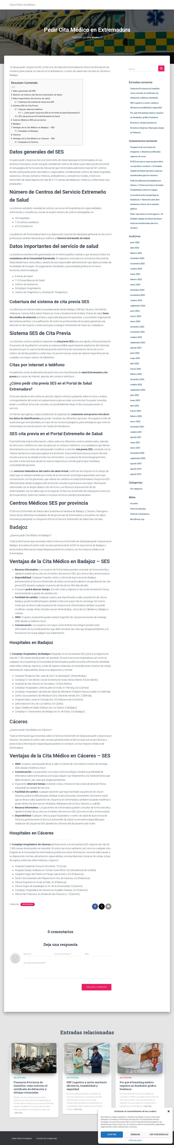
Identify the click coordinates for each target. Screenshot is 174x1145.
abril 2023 (134, 363)
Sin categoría (27, 904)
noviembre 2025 (137, 264)
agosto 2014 (135, 469)
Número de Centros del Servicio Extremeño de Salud (39, 94)
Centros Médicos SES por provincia (31, 120)
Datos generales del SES (25, 91)
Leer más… (18, 1113)
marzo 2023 (135, 369)
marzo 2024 (135, 316)
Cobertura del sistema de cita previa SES (38, 102)
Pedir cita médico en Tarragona (144, 214)
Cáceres (17, 134)
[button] (168, 1111)
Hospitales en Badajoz (30, 131)
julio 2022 (134, 395)
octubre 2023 (136, 337)
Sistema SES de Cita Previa (26, 105)
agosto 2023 (135, 348)
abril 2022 (134, 406)
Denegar (135, 1134)
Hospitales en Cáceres (30, 142)
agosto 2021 (135, 437)
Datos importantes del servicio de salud (33, 98)
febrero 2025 (136, 279)
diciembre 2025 (137, 258)
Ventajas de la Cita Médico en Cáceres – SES (35, 138)
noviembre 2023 (137, 332)
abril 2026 (134, 248)
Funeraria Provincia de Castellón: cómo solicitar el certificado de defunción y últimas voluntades (145, 93)
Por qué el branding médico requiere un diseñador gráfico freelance (138, 1086)
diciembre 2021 (137, 427)
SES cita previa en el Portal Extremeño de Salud (42, 116)
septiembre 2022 (137, 390)
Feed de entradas (138, 509)
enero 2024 (135, 321)
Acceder (134, 503)
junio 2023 (134, 353)
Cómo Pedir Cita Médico (22, 1139)
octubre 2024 (136, 300)
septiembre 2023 (137, 342)
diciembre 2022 (137, 379)
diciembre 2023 (137, 327)
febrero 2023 (136, 374)
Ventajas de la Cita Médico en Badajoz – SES (35, 127)
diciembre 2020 (137, 453)
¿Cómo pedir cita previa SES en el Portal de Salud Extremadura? (55, 113)
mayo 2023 (135, 358)
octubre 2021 (136, 432)
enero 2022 (135, 421)
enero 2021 (135, 448)
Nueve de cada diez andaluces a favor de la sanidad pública (145, 204)
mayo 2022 (135, 400)
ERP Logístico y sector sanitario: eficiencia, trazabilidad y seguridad (87, 1086)
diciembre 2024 (137, 290)
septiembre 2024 (137, 306)
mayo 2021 (135, 442)
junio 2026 (134, 242)
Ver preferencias (159, 1134)
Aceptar (111, 1134)
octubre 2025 (136, 269)
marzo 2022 (135, 411)
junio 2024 (134, 311)
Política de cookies (135, 1140)
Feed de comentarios (139, 514)
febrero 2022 (136, 416)
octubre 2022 (136, 384)
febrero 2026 (136, 253)
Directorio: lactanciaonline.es (143, 123)
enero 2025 (135, 285)
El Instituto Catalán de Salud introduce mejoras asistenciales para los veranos (146, 170)
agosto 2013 (135, 474)
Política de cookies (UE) (46, 1139)
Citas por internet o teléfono (32, 109)
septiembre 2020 (137, 458)
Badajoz (17, 123)
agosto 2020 (135, 463)
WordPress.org (137, 519)
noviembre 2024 (137, 295)
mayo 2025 (135, 274)
